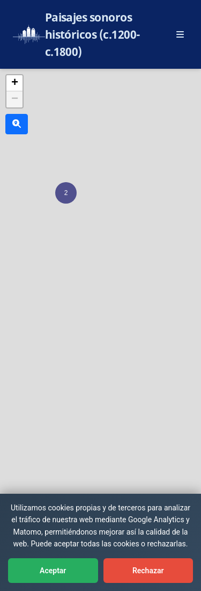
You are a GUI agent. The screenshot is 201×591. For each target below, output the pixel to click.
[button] (66, 193)
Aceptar (53, 570)
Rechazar (148, 570)
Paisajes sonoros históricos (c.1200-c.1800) (92, 34)
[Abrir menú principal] (180, 34)
